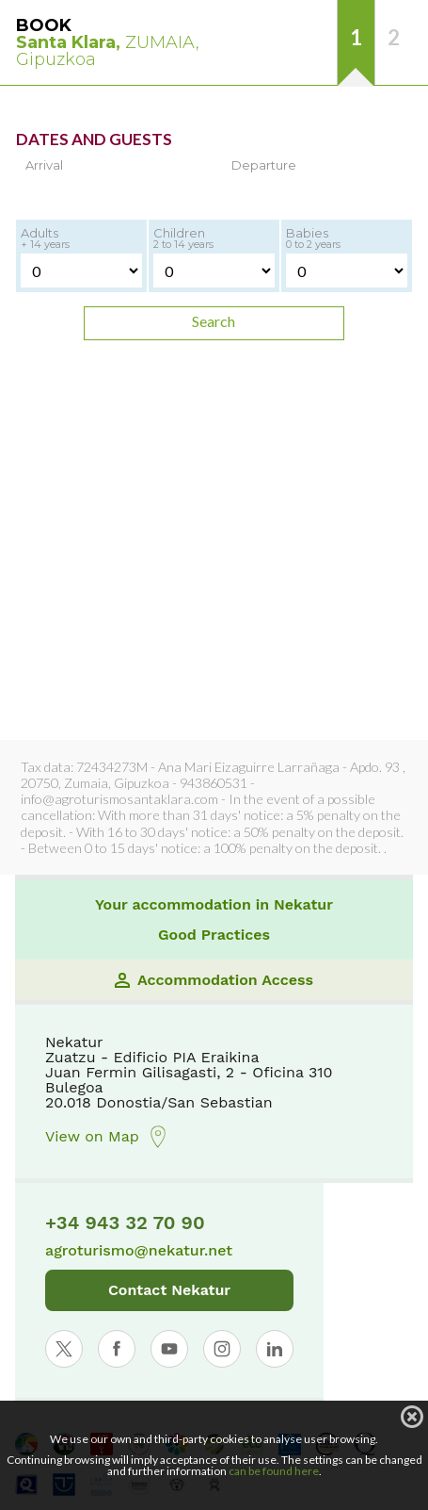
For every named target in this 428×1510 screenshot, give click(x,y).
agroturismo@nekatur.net (138, 1250)
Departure (263, 164)
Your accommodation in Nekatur (214, 904)
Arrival (44, 164)
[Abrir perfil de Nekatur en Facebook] (116, 1349)
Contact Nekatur (169, 1290)
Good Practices (214, 935)
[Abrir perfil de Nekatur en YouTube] (169, 1349)
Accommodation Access (214, 980)
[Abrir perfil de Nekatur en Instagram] (222, 1349)
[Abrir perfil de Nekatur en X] (64, 1349)
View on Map (107, 1136)
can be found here (274, 1471)
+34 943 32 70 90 (125, 1222)
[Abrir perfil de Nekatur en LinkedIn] (274, 1349)
